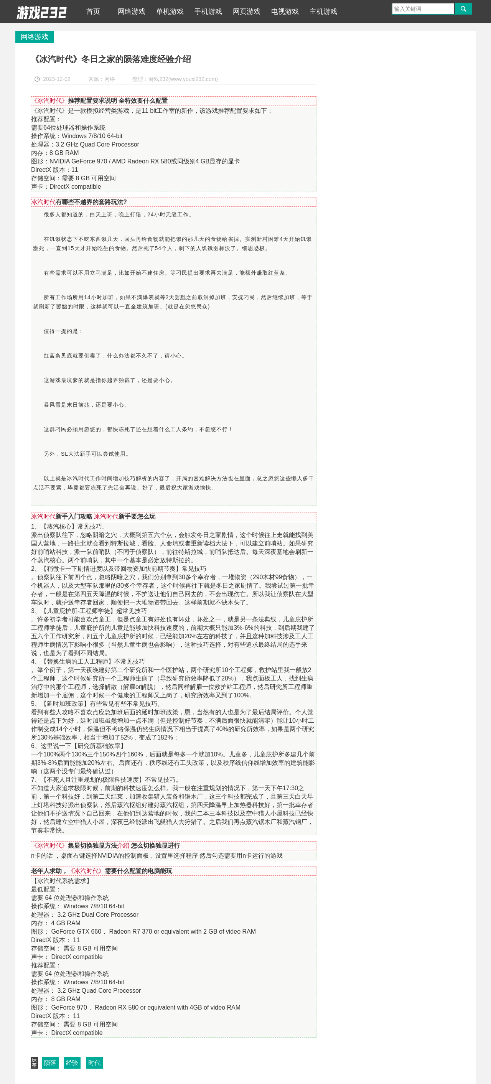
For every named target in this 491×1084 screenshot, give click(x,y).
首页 (93, 11)
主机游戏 (323, 11)
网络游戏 (131, 11)
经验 (72, 1062)
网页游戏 (246, 11)
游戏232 (41, 11)
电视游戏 (285, 11)
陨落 (50, 1062)
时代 (94, 1062)
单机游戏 (170, 11)
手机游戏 (208, 11)
